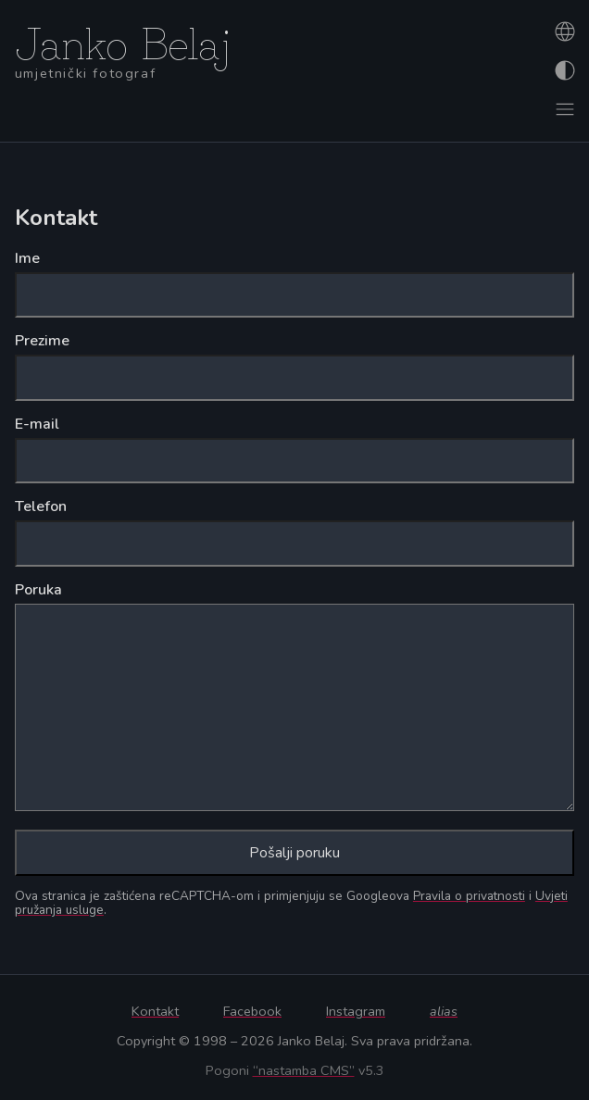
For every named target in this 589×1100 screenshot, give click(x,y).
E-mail (37, 424)
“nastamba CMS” (304, 1070)
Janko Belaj (123, 39)
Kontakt (155, 1011)
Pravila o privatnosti (469, 896)
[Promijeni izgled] (563, 70)
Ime (27, 258)
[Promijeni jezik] (563, 31)
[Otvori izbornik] (563, 109)
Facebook (252, 1011)
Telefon (41, 506)
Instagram (355, 1011)
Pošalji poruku (294, 853)
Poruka (38, 589)
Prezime (42, 340)
